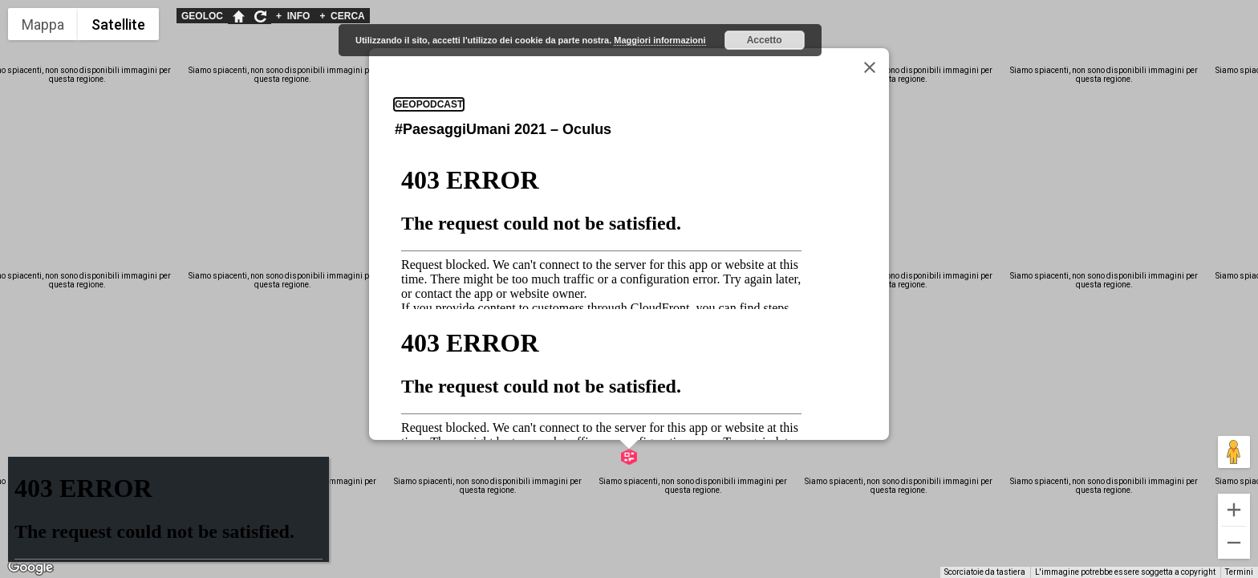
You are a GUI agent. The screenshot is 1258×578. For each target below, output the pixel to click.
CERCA (341, 16)
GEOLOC (202, 16)
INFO (293, 16)
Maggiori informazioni (659, 40)
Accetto (764, 40)
